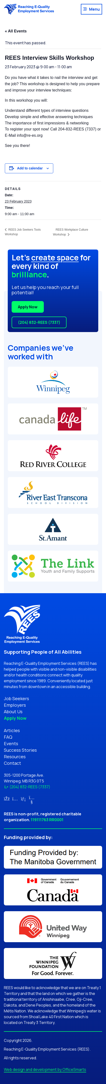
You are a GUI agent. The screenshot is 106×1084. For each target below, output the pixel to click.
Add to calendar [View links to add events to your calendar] (30, 168)
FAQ (8, 737)
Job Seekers (16, 698)
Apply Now (28, 307)
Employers (15, 705)
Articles (12, 730)
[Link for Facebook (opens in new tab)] (6, 799)
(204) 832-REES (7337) (39, 322)
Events (11, 743)
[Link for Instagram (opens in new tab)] (15, 799)
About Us (13, 711)
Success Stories (20, 750)
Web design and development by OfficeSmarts (45, 1069)
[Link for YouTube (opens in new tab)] (32, 802)
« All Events (16, 31)
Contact (12, 763)
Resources (15, 756)
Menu (94, 9)
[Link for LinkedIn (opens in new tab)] (23, 799)
